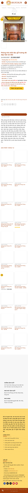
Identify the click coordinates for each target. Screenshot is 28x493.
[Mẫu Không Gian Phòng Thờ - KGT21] (7, 156)
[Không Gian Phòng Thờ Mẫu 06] (21, 319)
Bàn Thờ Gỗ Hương (18, 99)
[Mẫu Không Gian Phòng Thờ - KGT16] (7, 176)
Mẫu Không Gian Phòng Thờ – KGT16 (6, 185)
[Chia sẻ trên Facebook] (2, 104)
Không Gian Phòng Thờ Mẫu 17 (6, 246)
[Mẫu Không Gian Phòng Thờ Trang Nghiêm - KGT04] (7, 257)
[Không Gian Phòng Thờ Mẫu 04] (7, 298)
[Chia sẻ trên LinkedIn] (12, 104)
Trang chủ (4, 7)
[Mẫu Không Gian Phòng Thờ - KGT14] (21, 237)
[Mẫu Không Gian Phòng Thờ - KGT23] (21, 339)
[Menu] (2, 3)
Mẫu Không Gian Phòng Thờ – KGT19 (20, 205)
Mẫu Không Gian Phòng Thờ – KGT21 (6, 165)
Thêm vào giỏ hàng (16, 88)
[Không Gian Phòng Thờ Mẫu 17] (7, 237)
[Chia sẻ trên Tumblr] (15, 104)
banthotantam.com (13, 470)
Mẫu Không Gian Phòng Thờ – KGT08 (6, 329)
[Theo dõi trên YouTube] (16, 483)
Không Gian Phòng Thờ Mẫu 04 (6, 308)
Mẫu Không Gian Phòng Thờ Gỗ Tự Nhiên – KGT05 (20, 287)
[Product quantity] (5, 88)
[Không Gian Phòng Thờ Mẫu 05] (7, 195)
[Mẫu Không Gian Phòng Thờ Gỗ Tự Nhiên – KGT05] (21, 278)
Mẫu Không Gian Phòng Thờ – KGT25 (20, 266)
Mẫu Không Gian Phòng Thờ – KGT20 (20, 165)
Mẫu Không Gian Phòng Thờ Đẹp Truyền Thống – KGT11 (20, 308)
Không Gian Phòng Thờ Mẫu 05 (6, 205)
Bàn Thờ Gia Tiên (9, 99)
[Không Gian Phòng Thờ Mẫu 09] (7, 278)
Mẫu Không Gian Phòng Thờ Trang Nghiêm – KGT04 (6, 267)
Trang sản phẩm (11, 7)
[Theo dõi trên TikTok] (7, 483)
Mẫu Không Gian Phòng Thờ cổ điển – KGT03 (20, 224)
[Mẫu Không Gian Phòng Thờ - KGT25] (21, 257)
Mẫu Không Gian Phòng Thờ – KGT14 (20, 246)
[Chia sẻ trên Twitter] (5, 104)
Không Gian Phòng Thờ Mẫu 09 (6, 287)
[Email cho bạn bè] (7, 104)
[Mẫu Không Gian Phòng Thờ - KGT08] (7, 319)
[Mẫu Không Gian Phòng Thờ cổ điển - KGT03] (21, 215)
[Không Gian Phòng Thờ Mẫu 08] (7, 339)
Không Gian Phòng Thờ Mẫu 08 (6, 348)
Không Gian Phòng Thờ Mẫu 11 (20, 185)
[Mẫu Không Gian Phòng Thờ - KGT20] (21, 156)
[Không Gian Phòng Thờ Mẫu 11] (21, 176)
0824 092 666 (11, 468)
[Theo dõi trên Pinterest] (13, 483)
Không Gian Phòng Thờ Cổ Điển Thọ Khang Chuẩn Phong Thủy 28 (7, 225)
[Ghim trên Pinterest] (10, 104)
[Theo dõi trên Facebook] (4, 483)
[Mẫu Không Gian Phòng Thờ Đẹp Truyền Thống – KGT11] (21, 298)
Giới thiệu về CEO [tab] (5, 116)
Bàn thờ (18, 7)
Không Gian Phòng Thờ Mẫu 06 (20, 329)
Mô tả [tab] (3, 114)
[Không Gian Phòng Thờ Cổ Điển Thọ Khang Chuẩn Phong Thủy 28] (7, 215)
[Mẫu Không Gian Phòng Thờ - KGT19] (21, 195)
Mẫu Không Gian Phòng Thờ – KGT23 (20, 348)
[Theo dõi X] (10, 483)
